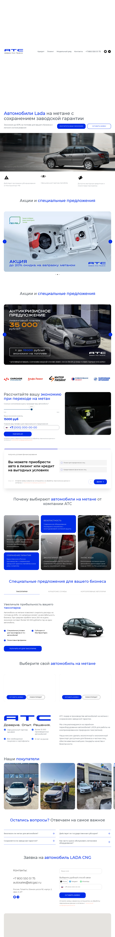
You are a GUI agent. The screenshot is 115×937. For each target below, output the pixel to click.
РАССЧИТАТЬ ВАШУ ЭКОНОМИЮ (71, 126)
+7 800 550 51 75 (93, 51)
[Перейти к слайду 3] (59, 274)
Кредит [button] (41, 51)
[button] (23, 655)
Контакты (78, 51)
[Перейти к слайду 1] (55, 274)
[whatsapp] (105, 51)
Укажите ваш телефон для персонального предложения (26, 424)
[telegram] (109, 51)
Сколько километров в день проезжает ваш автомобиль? (26, 404)
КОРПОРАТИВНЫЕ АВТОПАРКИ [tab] (93, 598)
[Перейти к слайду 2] (57, 274)
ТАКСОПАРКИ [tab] (21, 598)
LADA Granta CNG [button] (15, 712)
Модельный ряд (64, 51)
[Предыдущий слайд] (4, 241)
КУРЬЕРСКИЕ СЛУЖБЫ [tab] (57, 598)
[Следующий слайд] (110, 241)
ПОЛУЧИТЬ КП (18, 434)
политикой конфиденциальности (21, 440)
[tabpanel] (57, 635)
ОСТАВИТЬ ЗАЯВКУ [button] (99, 126)
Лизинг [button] (50, 51)
